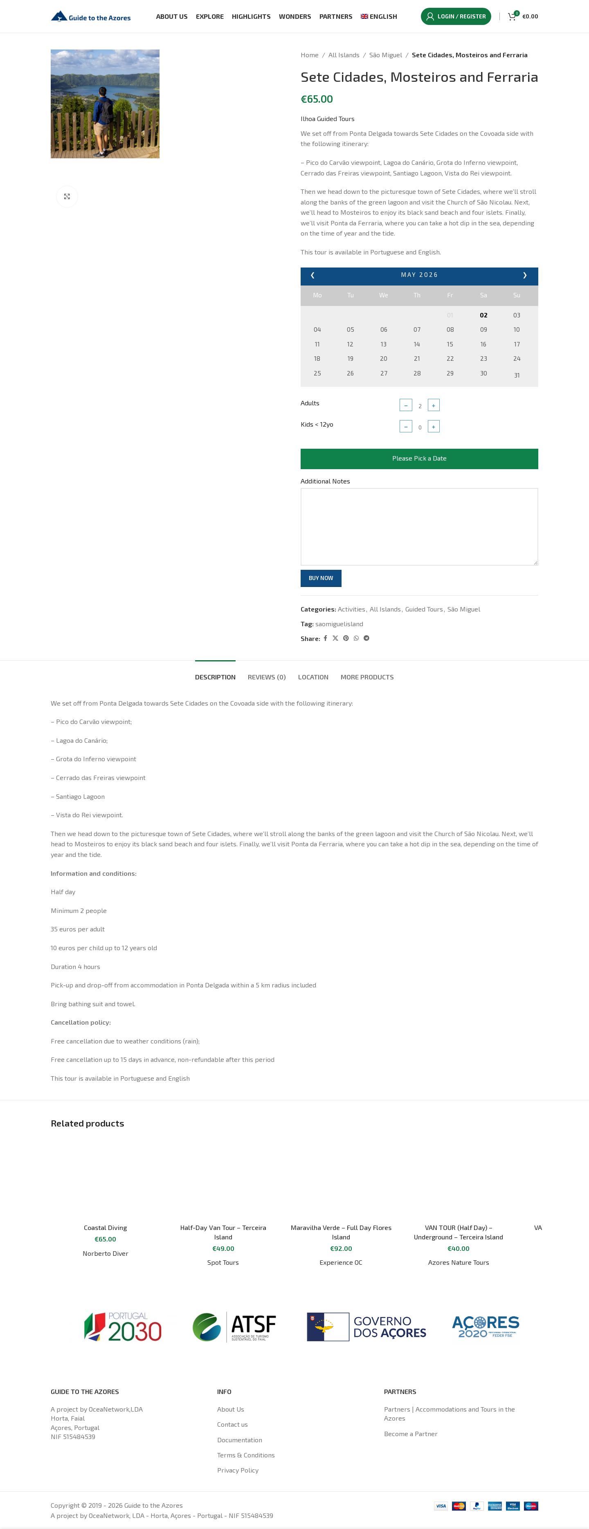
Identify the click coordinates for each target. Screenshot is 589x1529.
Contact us (232, 1424)
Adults (310, 403)
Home (310, 54)
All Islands (344, 54)
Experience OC (340, 1262)
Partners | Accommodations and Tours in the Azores (449, 1413)
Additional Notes (325, 481)
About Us (230, 1409)
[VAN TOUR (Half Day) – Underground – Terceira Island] (459, 1178)
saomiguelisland (339, 623)
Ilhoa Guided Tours (328, 118)
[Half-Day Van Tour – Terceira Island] (223, 1178)
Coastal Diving (105, 1227)
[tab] (215, 672)
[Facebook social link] (325, 638)
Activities (351, 609)
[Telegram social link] (366, 638)
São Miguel (385, 54)
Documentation (239, 1440)
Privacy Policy (238, 1470)
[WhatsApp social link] (356, 638)
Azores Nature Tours (458, 1262)
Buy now (321, 578)
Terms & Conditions (246, 1455)
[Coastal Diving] (105, 1178)
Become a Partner (411, 1433)
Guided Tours (424, 609)
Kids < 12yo (317, 424)
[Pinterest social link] (346, 638)
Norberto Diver (105, 1253)
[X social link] (335, 638)
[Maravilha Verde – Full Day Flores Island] (341, 1178)
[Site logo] (92, 15)
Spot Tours (223, 1262)
